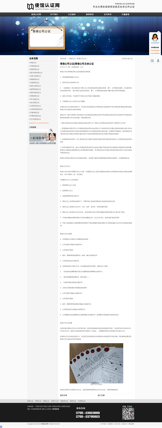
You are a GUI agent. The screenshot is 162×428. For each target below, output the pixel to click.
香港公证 (33, 62)
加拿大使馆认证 (35, 76)
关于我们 (54, 14)
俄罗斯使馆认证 (35, 89)
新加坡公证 (64, 401)
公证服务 (72, 14)
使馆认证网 (36, 14)
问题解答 (126, 14)
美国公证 (38, 401)
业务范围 (33, 58)
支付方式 (117, 424)
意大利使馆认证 (35, 119)
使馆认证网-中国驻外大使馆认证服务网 (43, 6)
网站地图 (131, 424)
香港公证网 (47, 406)
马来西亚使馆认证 (36, 109)
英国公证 (46, 401)
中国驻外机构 (55, 406)
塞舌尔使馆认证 (35, 86)
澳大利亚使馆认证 (36, 72)
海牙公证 (73, 401)
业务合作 (124, 424)
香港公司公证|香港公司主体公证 (77, 63)
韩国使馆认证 (34, 96)
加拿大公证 (55, 401)
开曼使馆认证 (34, 66)
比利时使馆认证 (35, 106)
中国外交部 (39, 406)
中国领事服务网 (36, 409)
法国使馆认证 (34, 82)
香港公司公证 (81, 58)
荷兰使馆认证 (34, 99)
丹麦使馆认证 (34, 112)
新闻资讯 (90, 14)
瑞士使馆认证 (34, 102)
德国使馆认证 (34, 79)
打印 (130, 58)
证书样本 (108, 14)
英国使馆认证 (34, 69)
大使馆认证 (82, 401)
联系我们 (110, 424)
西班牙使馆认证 (35, 92)
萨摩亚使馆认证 (35, 116)
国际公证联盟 (46, 409)
